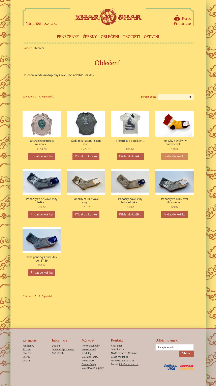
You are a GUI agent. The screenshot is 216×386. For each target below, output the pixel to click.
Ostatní (151, 36)
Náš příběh (34, 23)
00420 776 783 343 (124, 360)
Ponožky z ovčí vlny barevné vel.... (174, 142)
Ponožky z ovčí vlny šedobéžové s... (130, 201)
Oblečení (110, 36)
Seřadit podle (148, 97)
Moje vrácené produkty (89, 351)
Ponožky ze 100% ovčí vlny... (85, 201)
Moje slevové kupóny (93, 368)
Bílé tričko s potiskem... (130, 141)
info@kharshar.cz (128, 364)
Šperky (90, 36)
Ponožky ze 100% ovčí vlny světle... (174, 201)
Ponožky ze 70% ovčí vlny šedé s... (41, 201)
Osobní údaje (89, 364)
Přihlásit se (182, 23)
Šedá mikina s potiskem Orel (86, 142)
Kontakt (50, 23)
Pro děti (131, 36)
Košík (182, 18)
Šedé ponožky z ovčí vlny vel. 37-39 (41, 259)
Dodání (56, 346)
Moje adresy (88, 360)
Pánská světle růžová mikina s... (42, 142)
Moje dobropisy (90, 357)
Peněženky (68, 36)
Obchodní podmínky (63, 349)
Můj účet (88, 340)
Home (26, 48)
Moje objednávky (91, 346)
